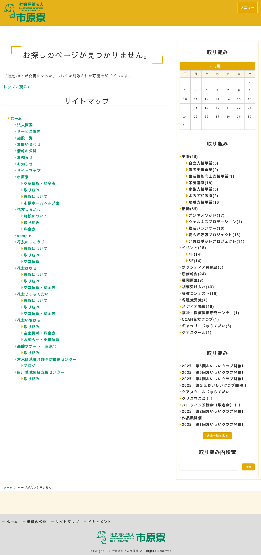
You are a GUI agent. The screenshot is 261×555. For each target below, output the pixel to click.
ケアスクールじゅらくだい (206, 391)
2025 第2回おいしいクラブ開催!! (213, 411)
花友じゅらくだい (33, 294)
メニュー (247, 7)
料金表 (30, 229)
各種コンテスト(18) (200, 293)
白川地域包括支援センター (41, 372)
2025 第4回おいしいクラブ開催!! (213, 378)
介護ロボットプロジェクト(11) (217, 241)
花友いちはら (29, 320)
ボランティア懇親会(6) (202, 267)
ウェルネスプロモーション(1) (215, 221)
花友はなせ (27, 268)
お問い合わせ (29, 144)
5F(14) (195, 260)
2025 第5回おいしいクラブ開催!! (213, 372)
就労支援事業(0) (203, 169)
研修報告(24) (194, 273)
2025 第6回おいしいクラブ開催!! (213, 365)
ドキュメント (100, 521)
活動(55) (190, 208)
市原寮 (23, 176)
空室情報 (32, 261)
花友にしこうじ (31, 241)
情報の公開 (27, 150)
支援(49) (190, 156)
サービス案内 (29, 131)
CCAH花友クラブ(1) (200, 319)
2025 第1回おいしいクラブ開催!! (213, 424)
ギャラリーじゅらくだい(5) (206, 325)
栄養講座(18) (201, 182)
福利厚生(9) (193, 280)
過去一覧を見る (217, 435)
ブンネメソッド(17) (207, 215)
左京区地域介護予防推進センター (47, 359)
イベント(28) (194, 247)
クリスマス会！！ (198, 398)
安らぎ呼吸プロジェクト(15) (215, 234)
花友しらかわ (29, 209)
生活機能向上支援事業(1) (211, 176)
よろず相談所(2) (203, 195)
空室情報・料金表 (40, 183)
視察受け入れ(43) (198, 286)
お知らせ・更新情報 (41, 339)
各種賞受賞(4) (195, 299)
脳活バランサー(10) (207, 228)
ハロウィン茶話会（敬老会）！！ (212, 404)
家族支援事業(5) (203, 189)
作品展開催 (192, 417)
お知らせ (25, 157)
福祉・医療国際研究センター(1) (211, 312)
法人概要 (25, 124)
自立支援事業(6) (203, 163)
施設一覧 (25, 137)
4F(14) (195, 254)
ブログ (30, 365)
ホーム (16, 118)
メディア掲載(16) (198, 306)
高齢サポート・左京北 (37, 346)
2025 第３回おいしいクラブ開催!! (214, 385)
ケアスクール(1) (196, 332)
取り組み (32, 189)
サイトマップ (29, 170)
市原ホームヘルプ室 (41, 203)
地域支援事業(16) (205, 202)
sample (24, 235)
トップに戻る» (16, 86)
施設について (36, 196)
